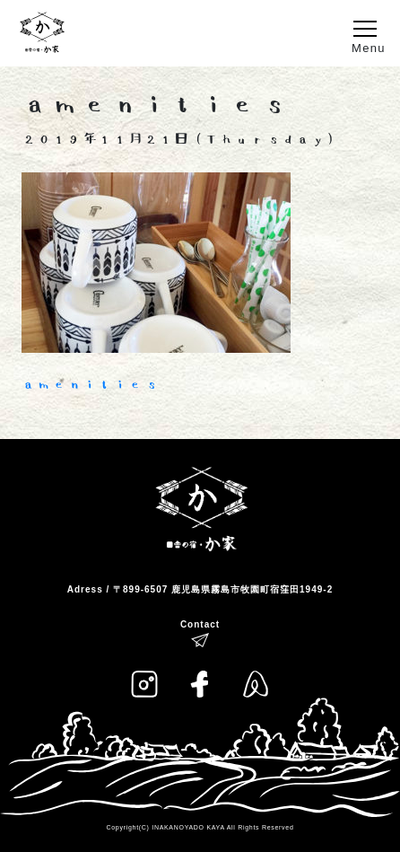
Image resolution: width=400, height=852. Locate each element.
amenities (90, 384)
